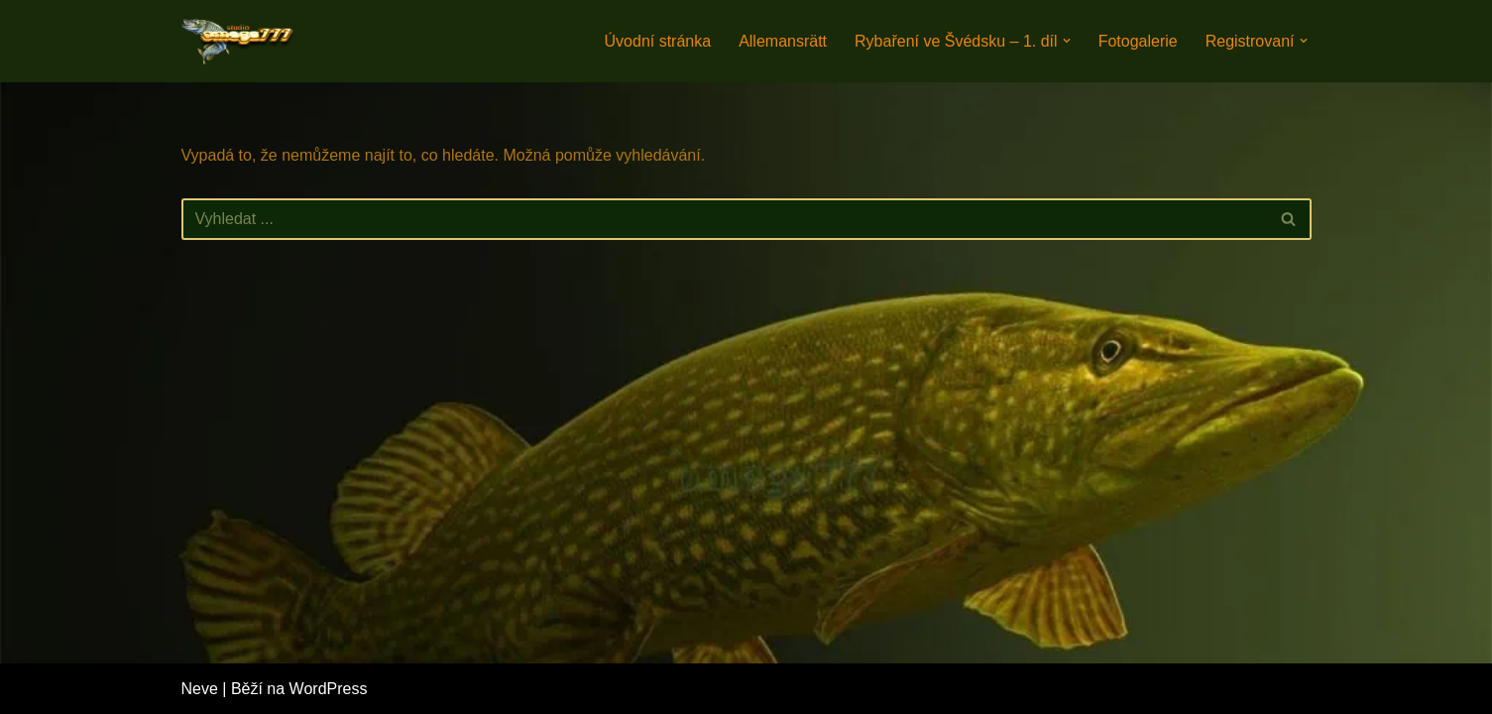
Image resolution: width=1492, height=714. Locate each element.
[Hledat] (724, 219)
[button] (1067, 41)
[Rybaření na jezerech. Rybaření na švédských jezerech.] (240, 41)
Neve (199, 688)
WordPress (328, 688)
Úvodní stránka (658, 41)
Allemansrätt (783, 41)
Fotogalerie (1138, 41)
